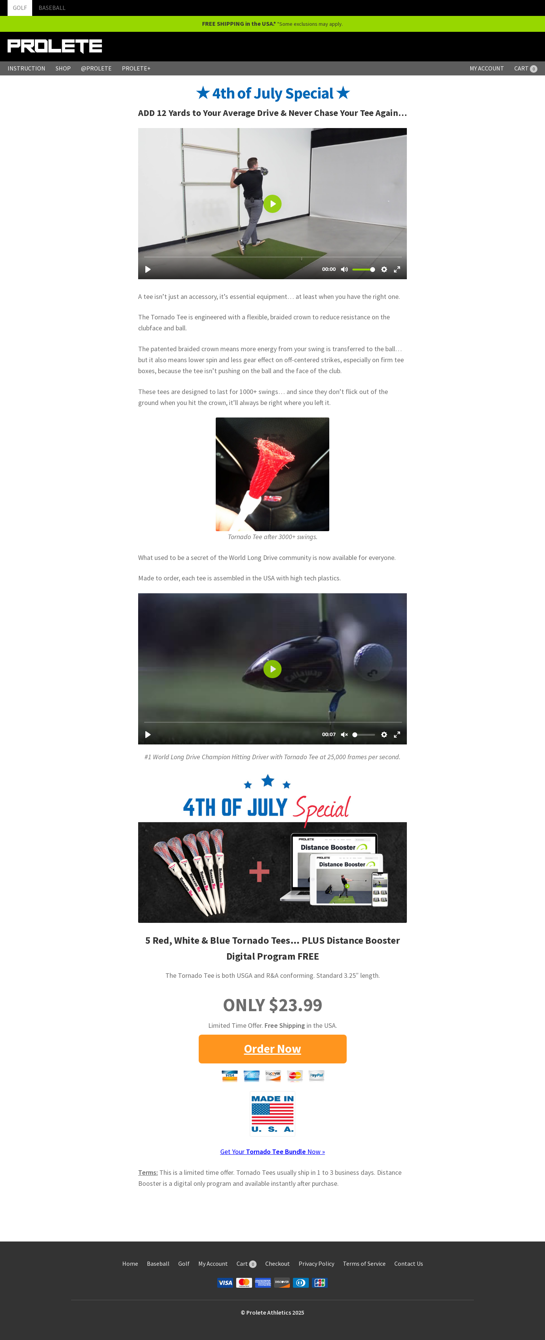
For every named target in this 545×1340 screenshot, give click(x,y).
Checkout (277, 1263)
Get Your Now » (272, 1151)
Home (130, 1263)
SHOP (63, 68)
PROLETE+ (136, 68)
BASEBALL (52, 7)
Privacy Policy (316, 1263)
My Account (213, 1263)
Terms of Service (364, 1263)
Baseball (158, 1263)
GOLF (20, 7)
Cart (247, 1263)
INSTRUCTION (26, 68)
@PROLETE (96, 68)
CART (525, 68)
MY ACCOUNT (487, 68)
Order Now (272, 1048)
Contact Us (408, 1263)
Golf (184, 1263)
